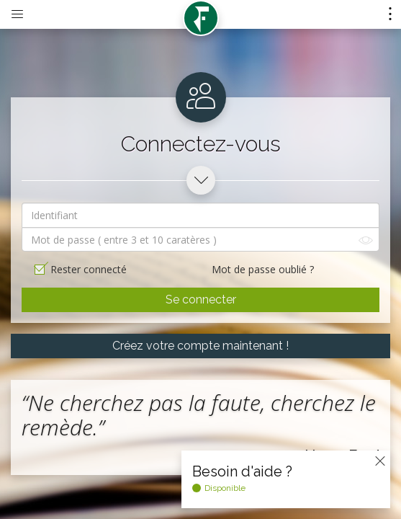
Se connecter (201, 299)
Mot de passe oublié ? (263, 269)
